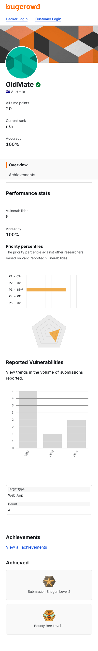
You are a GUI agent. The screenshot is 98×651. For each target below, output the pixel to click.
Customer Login (48, 19)
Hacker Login (17, 19)
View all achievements (26, 547)
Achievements (22, 174)
